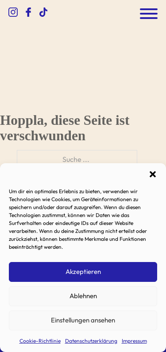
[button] (152, 174)
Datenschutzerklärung (91, 340)
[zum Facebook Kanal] (28, 13)
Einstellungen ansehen (83, 320)
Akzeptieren (83, 271)
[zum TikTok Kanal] (43, 13)
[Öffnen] (148, 13)
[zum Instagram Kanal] (13, 13)
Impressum (134, 340)
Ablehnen (83, 296)
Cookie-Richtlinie (40, 340)
